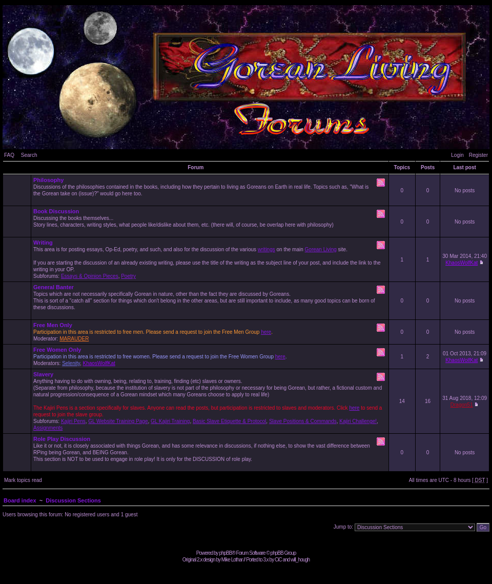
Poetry (128, 276)
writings (266, 249)
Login (457, 155)
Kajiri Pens (73, 421)
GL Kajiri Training (170, 421)
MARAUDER (74, 338)
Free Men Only (52, 325)
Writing (43, 242)
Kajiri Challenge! (358, 421)
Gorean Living (321, 249)
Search (29, 155)
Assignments (48, 428)
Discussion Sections (73, 500)
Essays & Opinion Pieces (89, 276)
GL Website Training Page (118, 421)
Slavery (43, 374)
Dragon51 (461, 405)
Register (478, 155)
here (266, 332)
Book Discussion (56, 211)
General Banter (53, 287)
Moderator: (209, 331)
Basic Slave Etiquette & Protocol (229, 421)
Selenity (71, 363)
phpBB (225, 553)
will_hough (300, 559)
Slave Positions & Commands (303, 421)
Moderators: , (209, 356)
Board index (20, 500)
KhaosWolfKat (461, 263)
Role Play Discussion (61, 439)
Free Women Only (57, 350)
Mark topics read (23, 480)
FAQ (9, 155)
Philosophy (48, 180)
